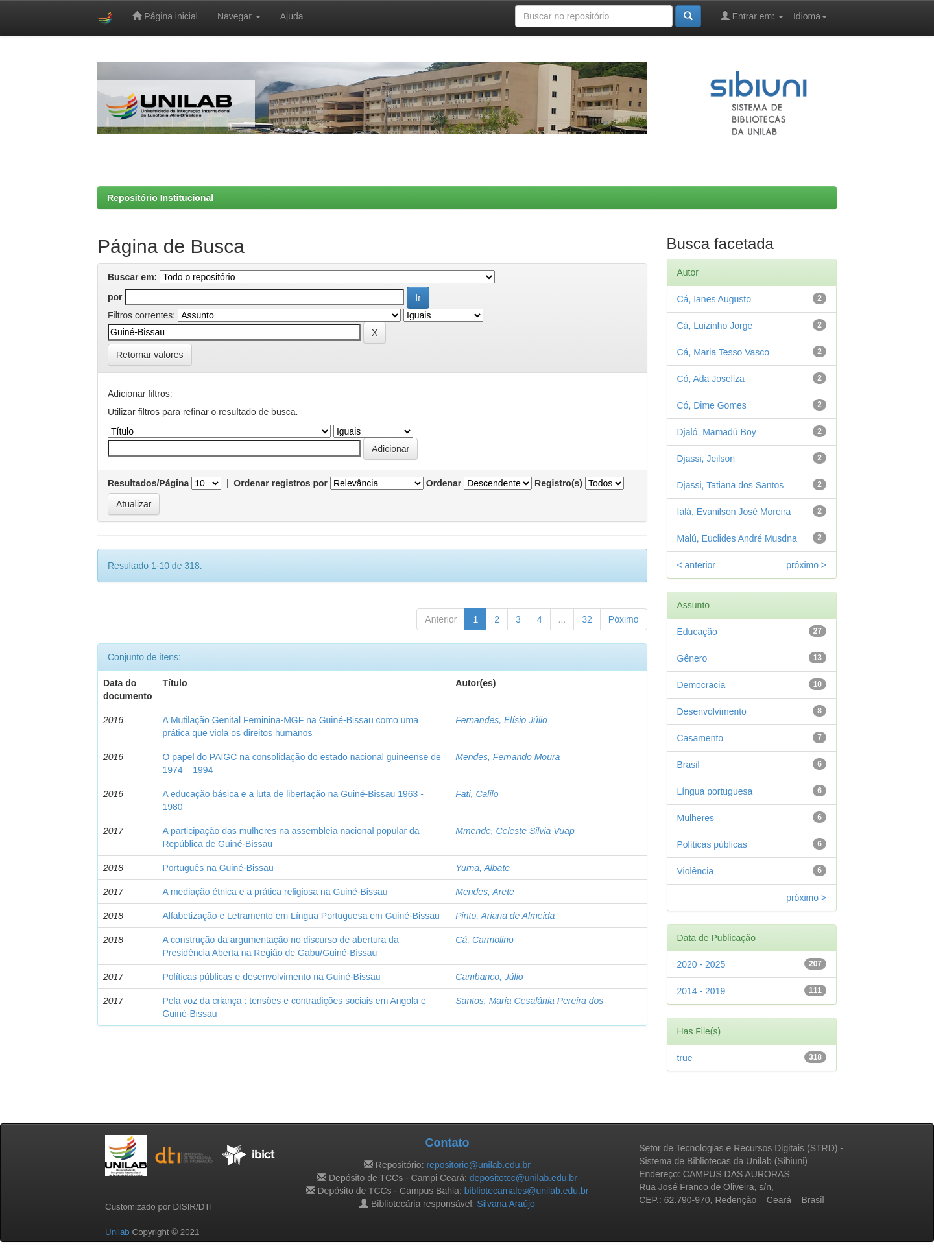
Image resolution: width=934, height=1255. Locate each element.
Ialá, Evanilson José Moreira (734, 512)
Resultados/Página (148, 483)
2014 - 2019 (701, 991)
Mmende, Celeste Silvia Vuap (514, 831)
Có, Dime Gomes (712, 405)
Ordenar (443, 483)
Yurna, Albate (482, 868)
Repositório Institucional (160, 198)
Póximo (623, 619)
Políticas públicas (712, 844)
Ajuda (292, 16)
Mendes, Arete (484, 892)
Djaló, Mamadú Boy (716, 432)
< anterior (696, 565)
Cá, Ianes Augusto (714, 299)
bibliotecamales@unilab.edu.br (526, 1191)
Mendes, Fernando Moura (507, 757)
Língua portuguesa (715, 791)
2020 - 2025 (701, 964)
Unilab (117, 1232)
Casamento (700, 738)
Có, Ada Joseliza (711, 379)
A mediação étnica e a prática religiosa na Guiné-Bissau (274, 892)
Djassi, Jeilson (706, 458)
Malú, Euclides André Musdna (737, 538)
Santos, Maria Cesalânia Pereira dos (529, 1001)
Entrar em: (752, 15)
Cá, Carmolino (484, 940)
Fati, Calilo (476, 794)
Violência (695, 871)
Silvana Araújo (506, 1204)
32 (587, 619)
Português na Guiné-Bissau (217, 868)
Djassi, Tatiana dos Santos (730, 485)
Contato (447, 1142)
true (685, 1058)
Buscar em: (132, 277)
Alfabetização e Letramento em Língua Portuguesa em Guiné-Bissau (300, 916)
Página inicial (164, 15)
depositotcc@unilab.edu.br (523, 1178)
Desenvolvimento (712, 711)
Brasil (688, 764)
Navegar (239, 16)
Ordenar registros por (281, 483)
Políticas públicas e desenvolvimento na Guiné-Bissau (271, 977)
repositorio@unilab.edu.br (478, 1165)
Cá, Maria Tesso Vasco (723, 352)
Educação (697, 632)
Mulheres (696, 818)
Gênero (692, 658)
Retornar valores (150, 355)
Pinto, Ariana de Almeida (505, 916)
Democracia (701, 685)
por (115, 297)
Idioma (810, 16)
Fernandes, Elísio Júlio (501, 720)
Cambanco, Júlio (489, 977)
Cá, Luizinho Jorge (715, 325)
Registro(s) (558, 483)
